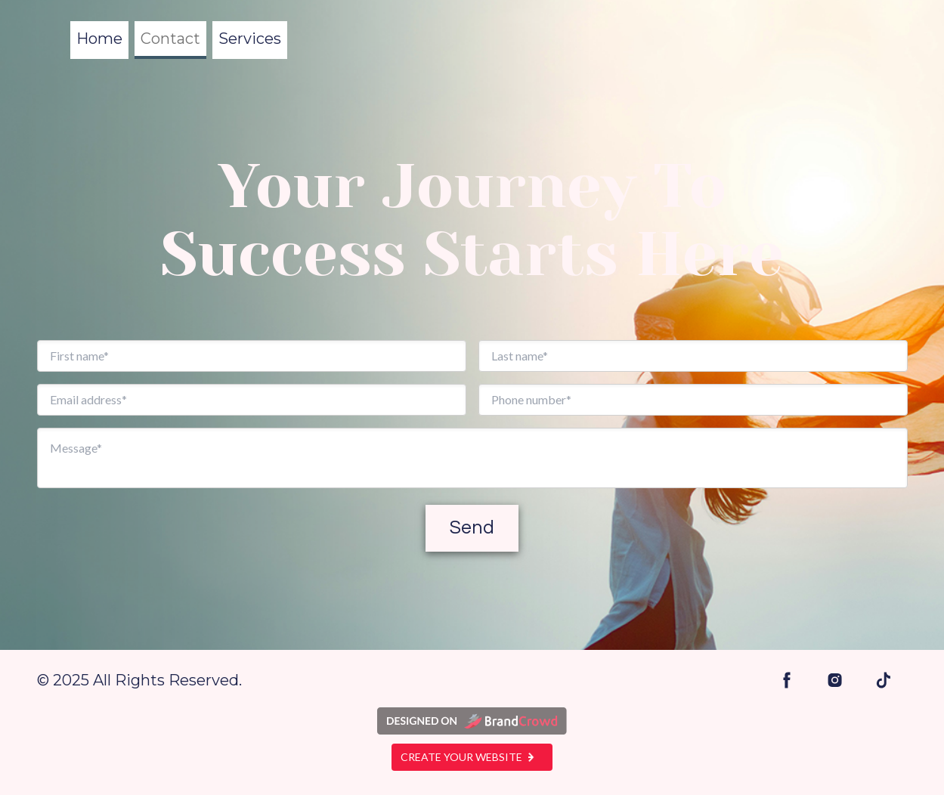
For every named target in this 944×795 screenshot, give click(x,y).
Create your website (472, 756)
